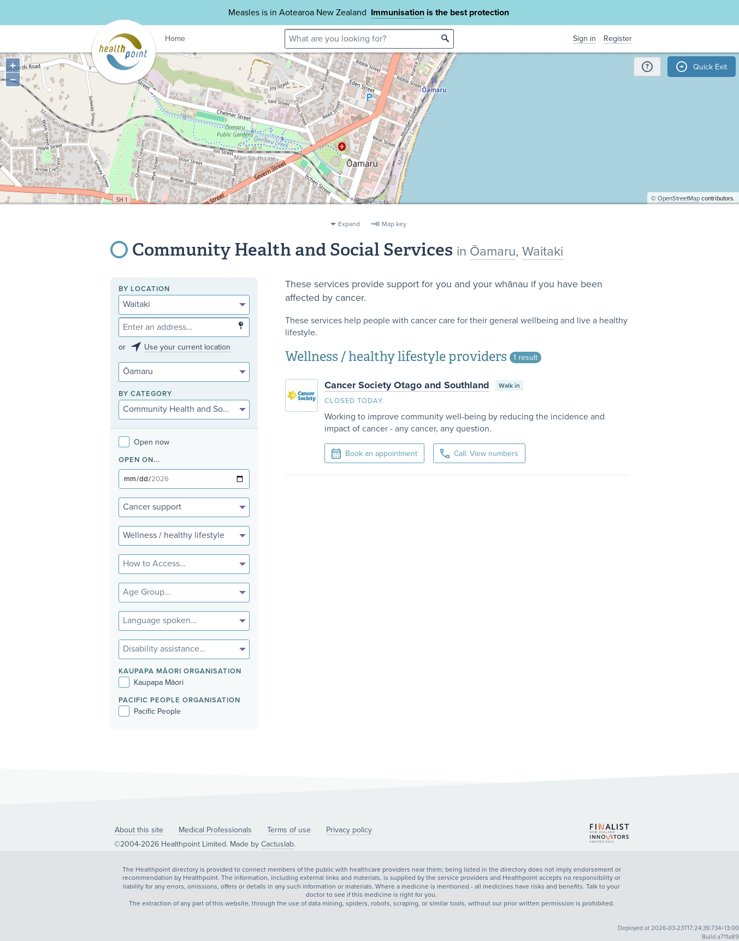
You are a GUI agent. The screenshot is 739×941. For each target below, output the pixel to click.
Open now (144, 442)
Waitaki (542, 251)
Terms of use (289, 830)
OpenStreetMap (679, 210)
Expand (349, 224)
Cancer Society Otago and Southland (406, 385)
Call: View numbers (479, 453)
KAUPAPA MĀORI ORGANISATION (180, 671)
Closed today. (354, 400)
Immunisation (397, 12)
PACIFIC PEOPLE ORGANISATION (179, 700)
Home (175, 38)
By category (145, 394)
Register (618, 38)
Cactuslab (277, 844)
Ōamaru (493, 251)
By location (144, 289)
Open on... (139, 460)
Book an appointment (374, 453)
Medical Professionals (215, 830)
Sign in (584, 38)
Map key (394, 224)
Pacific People (150, 711)
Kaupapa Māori (151, 682)
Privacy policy (349, 830)
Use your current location (187, 347)
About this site (139, 830)
